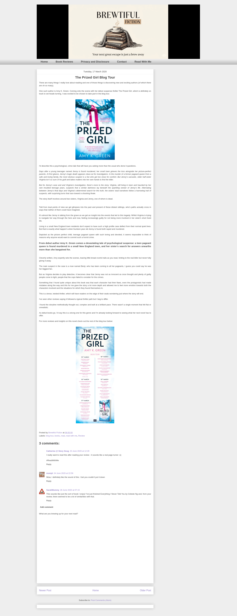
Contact (122, 61)
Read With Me (143, 61)
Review (81, 436)
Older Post (145, 590)
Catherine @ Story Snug (57, 451)
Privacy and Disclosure (95, 61)
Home (44, 61)
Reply (48, 464)
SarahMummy (52, 490)
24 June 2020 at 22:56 (63, 473)
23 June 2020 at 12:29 (79, 451)
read (63, 436)
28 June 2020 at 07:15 (70, 490)
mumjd (49, 473)
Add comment (46, 507)
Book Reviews (64, 61)
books (57, 436)
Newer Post (45, 590)
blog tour (50, 436)
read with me (71, 436)
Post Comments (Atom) (101, 600)
